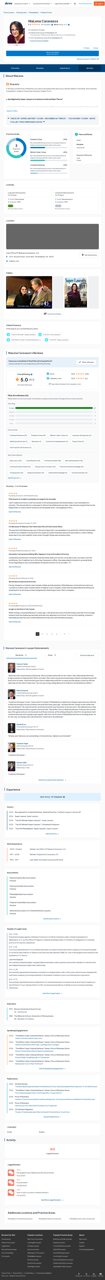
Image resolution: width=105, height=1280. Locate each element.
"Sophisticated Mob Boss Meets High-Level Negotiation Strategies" (37, 1045)
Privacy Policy (17, 1273)
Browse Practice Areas (9, 1249)
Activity (89, 68)
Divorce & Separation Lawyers (63, 1260)
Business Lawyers (59, 1242)
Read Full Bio (12, 111)
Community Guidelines (43, 1273)
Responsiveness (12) (36, 473)
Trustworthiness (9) (79, 473)
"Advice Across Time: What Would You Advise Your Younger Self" (36, 1106)
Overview (15, 68)
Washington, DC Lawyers (35, 1253)
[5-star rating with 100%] (52, 408)
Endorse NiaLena (87, 655)
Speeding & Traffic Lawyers (62, 1266)
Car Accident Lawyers (60, 1256)
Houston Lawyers (33, 1249)
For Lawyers (6, 1256)
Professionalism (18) (53, 461)
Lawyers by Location (22, 4)
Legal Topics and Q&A (63, 4)
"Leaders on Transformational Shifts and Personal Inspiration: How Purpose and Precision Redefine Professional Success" (55, 1099)
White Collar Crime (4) (59, 435)
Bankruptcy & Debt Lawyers (62, 1239)
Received (21, 655)
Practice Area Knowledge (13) (72, 467)
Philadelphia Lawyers (34, 1256)
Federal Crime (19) (38, 435)
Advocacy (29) (16, 461)
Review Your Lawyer (8, 1242)
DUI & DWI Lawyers (59, 1249)
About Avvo (83, 1239)
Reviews (40, 68)
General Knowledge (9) (58, 473)
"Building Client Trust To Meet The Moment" (29, 1064)
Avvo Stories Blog (7, 1253)
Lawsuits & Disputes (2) (81, 435)
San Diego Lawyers (33, 1266)
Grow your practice (85, 3)
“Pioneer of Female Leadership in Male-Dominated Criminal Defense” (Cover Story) (42, 1112)
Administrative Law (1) (18, 441)
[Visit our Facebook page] (79, 1274)
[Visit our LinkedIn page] (94, 1274)
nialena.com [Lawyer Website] (14, 261)
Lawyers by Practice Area (42, 4)
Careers (81, 1242)
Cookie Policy (29, 1273)
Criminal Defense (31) (18, 435)
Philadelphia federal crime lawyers (50, 1219)
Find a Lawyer (6, 1239)
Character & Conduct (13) (45, 467)
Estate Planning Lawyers (61, 1253)
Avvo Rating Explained (86, 1249)
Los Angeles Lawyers (34, 1242)
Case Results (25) (33, 461)
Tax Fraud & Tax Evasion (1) (20, 447)
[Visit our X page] (87, 1274)
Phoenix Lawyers (33, 1260)
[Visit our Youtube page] (100, 1274)
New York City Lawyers (35, 1239)
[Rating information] (69, 25)
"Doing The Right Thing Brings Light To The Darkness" (32, 1057)
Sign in (99, 3)
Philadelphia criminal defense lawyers (20, 1219)
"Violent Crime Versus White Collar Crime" (28, 1038)
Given (52, 655)
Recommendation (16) (74, 461)
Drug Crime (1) (78, 441)
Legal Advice (6, 1246)
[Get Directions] (89, 255)
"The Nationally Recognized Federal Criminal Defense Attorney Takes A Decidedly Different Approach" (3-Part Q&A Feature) (56, 1086)
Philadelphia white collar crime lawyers (82, 1219)
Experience (65, 68)
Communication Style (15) (20, 467)
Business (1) (36, 441)
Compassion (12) (16, 473)
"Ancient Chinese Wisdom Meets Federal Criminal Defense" (34, 1051)
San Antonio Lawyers (34, 1263)
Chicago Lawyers (33, 1246)
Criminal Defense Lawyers (62, 1246)
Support (82, 1246)
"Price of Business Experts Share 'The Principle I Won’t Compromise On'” (39, 1093)
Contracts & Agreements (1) (57, 441)
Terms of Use (6, 1273)
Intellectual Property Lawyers (63, 1263)
